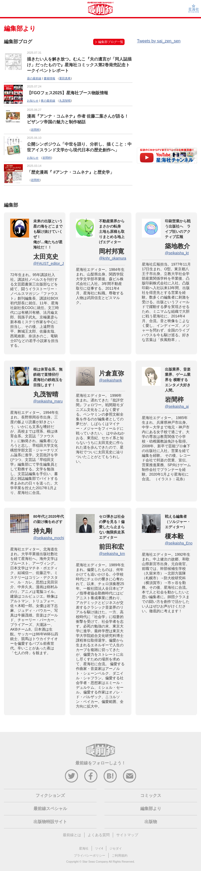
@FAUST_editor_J (48, 263)
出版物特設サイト (50, 821)
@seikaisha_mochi (48, 538)
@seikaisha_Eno (178, 543)
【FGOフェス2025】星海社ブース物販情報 (67, 93)
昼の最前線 (34, 78)
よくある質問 (99, 835)
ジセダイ (115, 848)
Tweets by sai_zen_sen (158, 41)
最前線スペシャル (50, 808)
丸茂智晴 (65, 100)
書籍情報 (49, 78)
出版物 (150, 821)
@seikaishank (110, 380)
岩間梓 (35, 129)
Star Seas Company (95, 861)
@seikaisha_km (112, 554)
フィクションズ (50, 795)
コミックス (150, 795)
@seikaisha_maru (48, 401)
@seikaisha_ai (177, 406)
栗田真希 (65, 78)
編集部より (150, 808)
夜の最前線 (48, 100)
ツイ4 (99, 848)
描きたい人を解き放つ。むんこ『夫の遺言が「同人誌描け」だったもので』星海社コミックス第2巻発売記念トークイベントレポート (79, 65)
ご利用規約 (119, 855)
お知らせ (32, 100)
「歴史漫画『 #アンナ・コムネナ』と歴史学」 (70, 172)
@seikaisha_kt (177, 253)
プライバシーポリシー (89, 855)
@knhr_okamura (112, 258)
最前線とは (72, 835)
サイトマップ (127, 835)
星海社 (83, 848)
